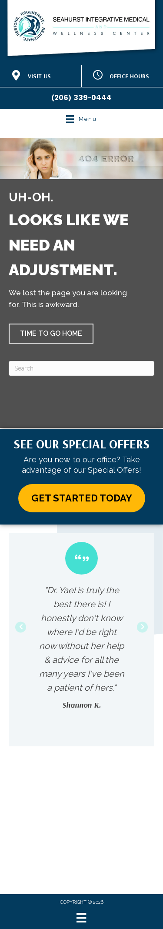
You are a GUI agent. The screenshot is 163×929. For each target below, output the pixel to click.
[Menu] (81, 918)
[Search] (81, 368)
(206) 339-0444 (81, 97)
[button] (51, 334)
